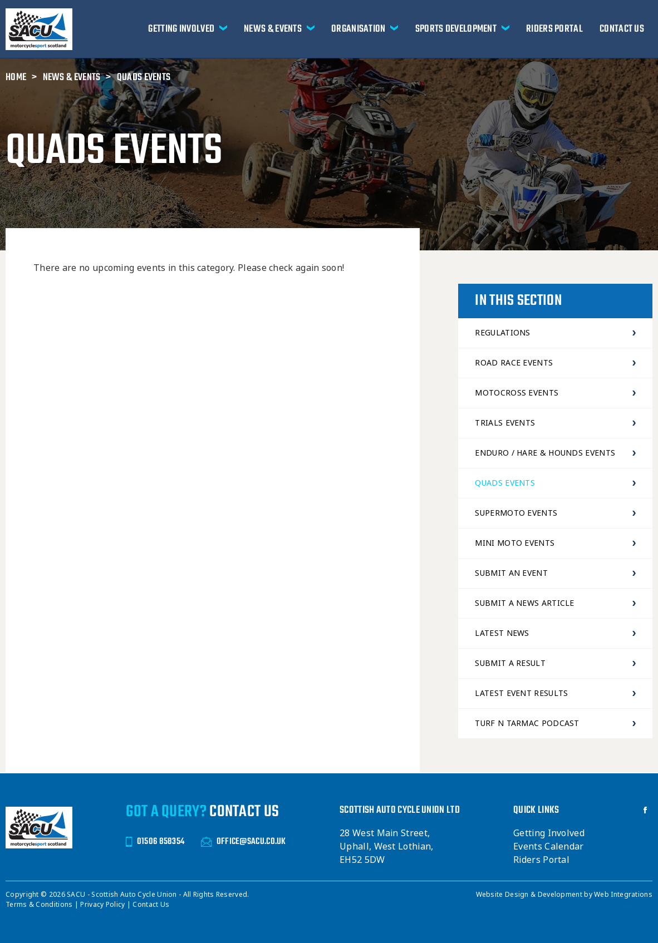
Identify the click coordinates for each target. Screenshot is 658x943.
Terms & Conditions (40, 905)
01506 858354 (155, 841)
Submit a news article (555, 603)
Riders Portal (554, 28)
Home (16, 77)
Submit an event (555, 573)
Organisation (358, 28)
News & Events (273, 28)
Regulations (555, 332)
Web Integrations (623, 895)
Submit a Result (555, 663)
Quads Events (144, 77)
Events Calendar (548, 846)
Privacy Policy (103, 905)
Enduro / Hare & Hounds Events (555, 452)
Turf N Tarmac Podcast (555, 723)
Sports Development (456, 28)
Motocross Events (555, 392)
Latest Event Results (555, 693)
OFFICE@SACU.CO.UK (243, 841)
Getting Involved (181, 28)
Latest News (555, 633)
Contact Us (622, 28)
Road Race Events (555, 362)
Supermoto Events (555, 513)
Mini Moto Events (555, 543)
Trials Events (555, 422)
